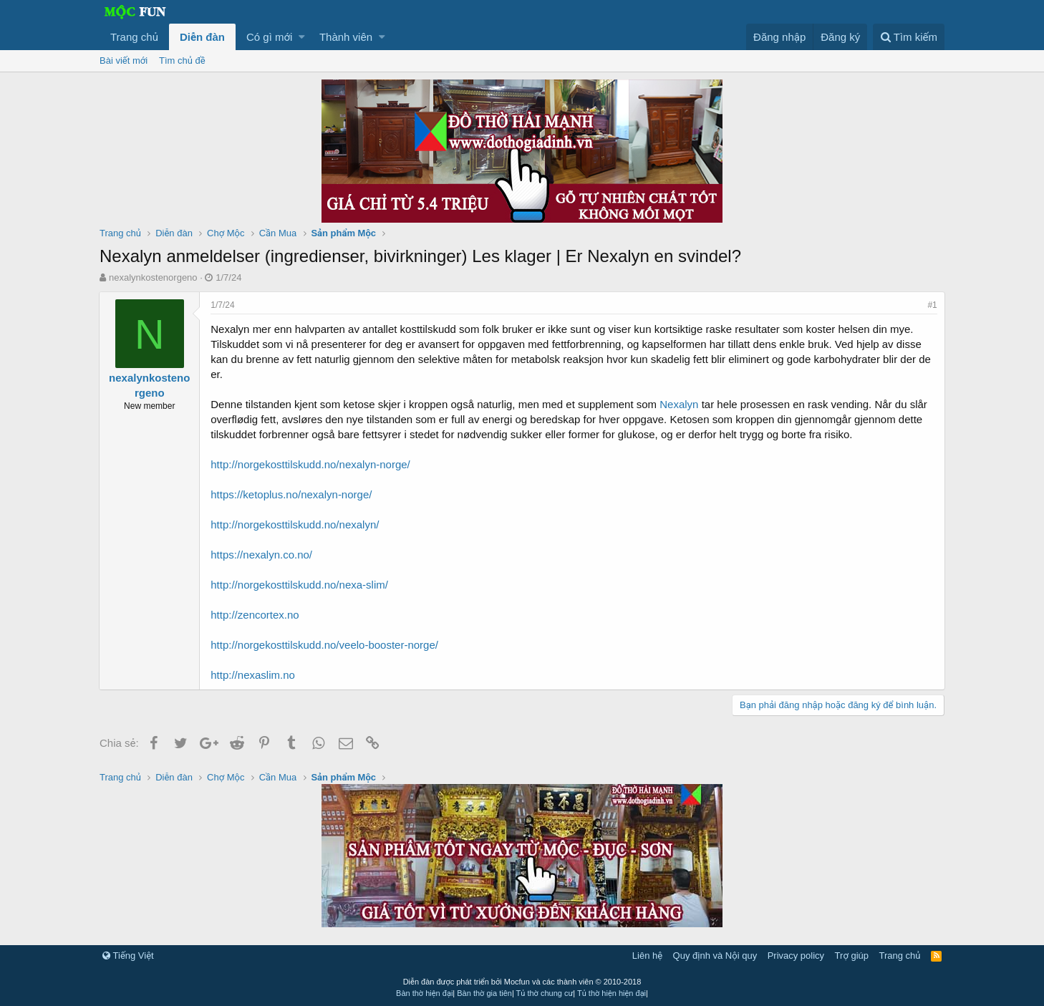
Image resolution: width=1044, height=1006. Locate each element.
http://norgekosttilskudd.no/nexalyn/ (295, 524)
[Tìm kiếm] (908, 37)
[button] (302, 37)
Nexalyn (679, 404)
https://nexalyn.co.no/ (262, 554)
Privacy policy (796, 955)
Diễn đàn (202, 37)
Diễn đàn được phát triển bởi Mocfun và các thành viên (522, 981)
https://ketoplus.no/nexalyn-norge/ (291, 494)
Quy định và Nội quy (715, 955)
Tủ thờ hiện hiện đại (611, 993)
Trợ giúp (852, 955)
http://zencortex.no (255, 615)
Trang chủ (134, 37)
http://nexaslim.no (253, 675)
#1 (932, 305)
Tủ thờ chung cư (545, 993)
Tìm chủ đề (182, 60)
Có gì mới (269, 37)
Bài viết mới (124, 60)
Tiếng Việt (128, 955)
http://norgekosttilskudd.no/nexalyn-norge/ (311, 464)
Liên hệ (647, 955)
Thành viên (345, 37)
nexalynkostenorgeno (153, 277)
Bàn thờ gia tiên (484, 993)
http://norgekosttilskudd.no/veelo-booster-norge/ (325, 645)
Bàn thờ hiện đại (424, 993)
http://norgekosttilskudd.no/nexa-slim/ (300, 585)
